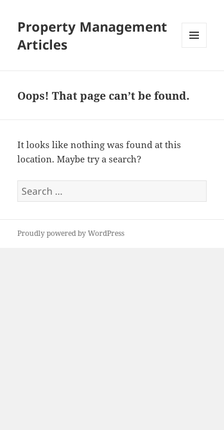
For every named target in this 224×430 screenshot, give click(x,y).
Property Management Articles (92, 35)
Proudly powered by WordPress (70, 233)
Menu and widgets (194, 47)
